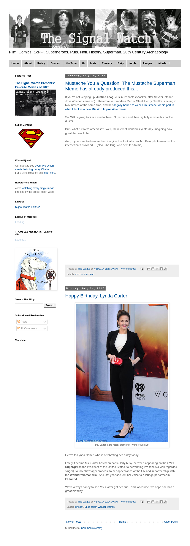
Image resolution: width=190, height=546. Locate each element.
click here (49, 172)
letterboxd (164, 63)
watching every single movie (38, 188)
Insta (93, 63)
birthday (79, 507)
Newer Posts (73, 521)
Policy (41, 63)
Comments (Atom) (91, 528)
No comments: (128, 268)
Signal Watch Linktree (27, 207)
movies (78, 274)
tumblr (133, 63)
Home (15, 63)
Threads (107, 63)
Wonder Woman (106, 507)
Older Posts (171, 521)
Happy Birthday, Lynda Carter (96, 296)
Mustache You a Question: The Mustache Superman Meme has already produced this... (120, 86)
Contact (55, 63)
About (28, 63)
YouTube (71, 63)
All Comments (27, 328)
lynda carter (90, 507)
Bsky (121, 63)
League (147, 63)
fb (83, 63)
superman (89, 274)
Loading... (21, 222)
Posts (22, 321)
